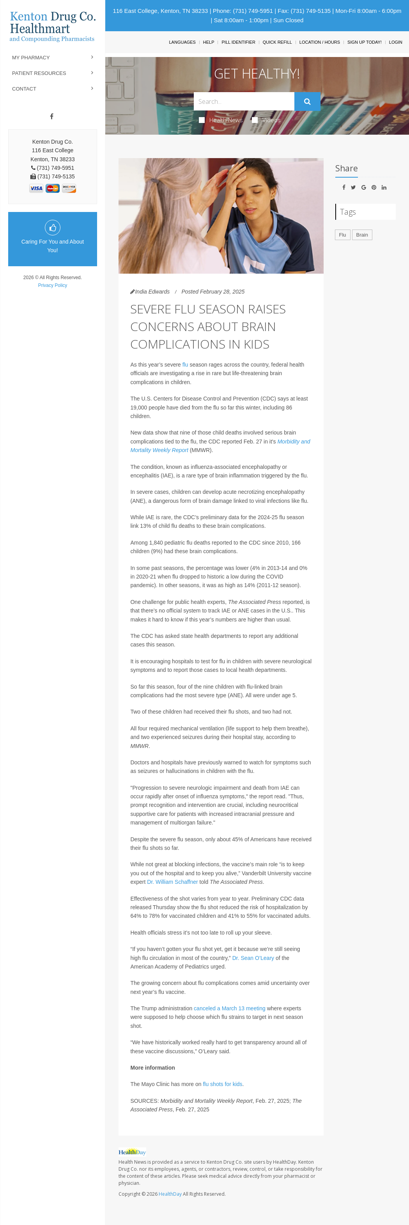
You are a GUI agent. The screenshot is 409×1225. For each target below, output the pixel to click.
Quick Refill (277, 42)
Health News (221, 120)
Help (208, 42)
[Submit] (307, 101)
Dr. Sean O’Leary (253, 958)
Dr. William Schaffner (172, 882)
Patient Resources (39, 73)
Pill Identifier (238, 42)
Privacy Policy (52, 285)
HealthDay (170, 1194)
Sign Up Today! (364, 42)
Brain (362, 235)
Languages (182, 42)
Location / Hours (319, 42)
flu (185, 364)
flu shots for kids (222, 1084)
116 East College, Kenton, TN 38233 (160, 10)
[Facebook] (51, 117)
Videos (266, 120)
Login (395, 42)
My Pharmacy (31, 58)
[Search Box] (244, 101)
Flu (342, 235)
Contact (24, 89)
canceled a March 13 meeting (230, 1008)
